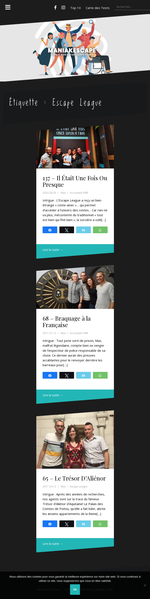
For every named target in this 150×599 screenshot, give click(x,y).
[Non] (145, 585)
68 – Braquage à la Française (67, 321)
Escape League (78, 486)
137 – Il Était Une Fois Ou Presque (75, 181)
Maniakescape (75, 39)
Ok (75, 589)
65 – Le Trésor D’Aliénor (74, 478)
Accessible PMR (79, 193)
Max (63, 193)
